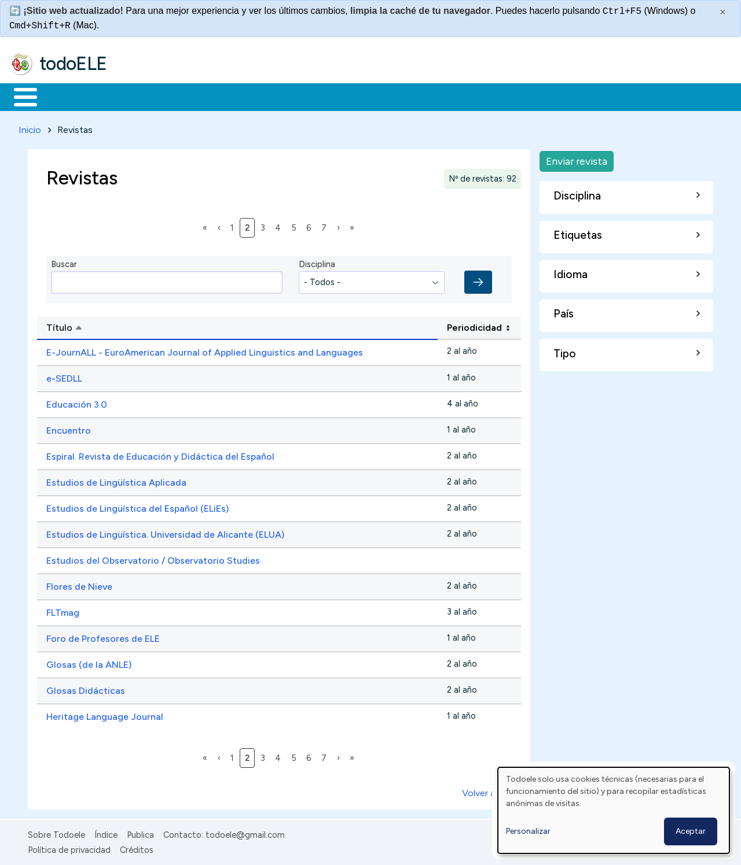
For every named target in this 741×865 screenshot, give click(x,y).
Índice (106, 832)
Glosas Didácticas (85, 688)
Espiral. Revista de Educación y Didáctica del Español (160, 454)
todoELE (73, 64)
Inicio (19, 96)
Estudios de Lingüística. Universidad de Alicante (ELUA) (165, 532)
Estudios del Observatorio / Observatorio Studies (153, 558)
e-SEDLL (64, 376)
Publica (140, 832)
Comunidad (423, 96)
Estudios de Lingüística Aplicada (116, 480)
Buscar (475, 96)
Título (107, 326)
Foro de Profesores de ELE (103, 636)
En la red (273, 96)
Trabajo (208, 96)
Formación (139, 96)
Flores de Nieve (79, 584)
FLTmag (62, 610)
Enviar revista (576, 159)
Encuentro (68, 428)
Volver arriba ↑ (491, 790)
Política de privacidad (69, 848)
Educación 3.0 (76, 402)
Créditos (136, 848)
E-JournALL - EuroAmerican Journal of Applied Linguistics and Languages (204, 350)
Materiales (65, 96)
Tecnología (346, 96)
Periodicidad (474, 325)
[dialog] (613, 810)
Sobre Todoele (56, 832)
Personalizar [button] (528, 831)
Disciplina (317, 262)
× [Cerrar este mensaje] (723, 12)
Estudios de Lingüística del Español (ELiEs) (137, 506)
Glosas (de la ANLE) (88, 662)
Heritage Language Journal (104, 714)
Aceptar (691, 831)
